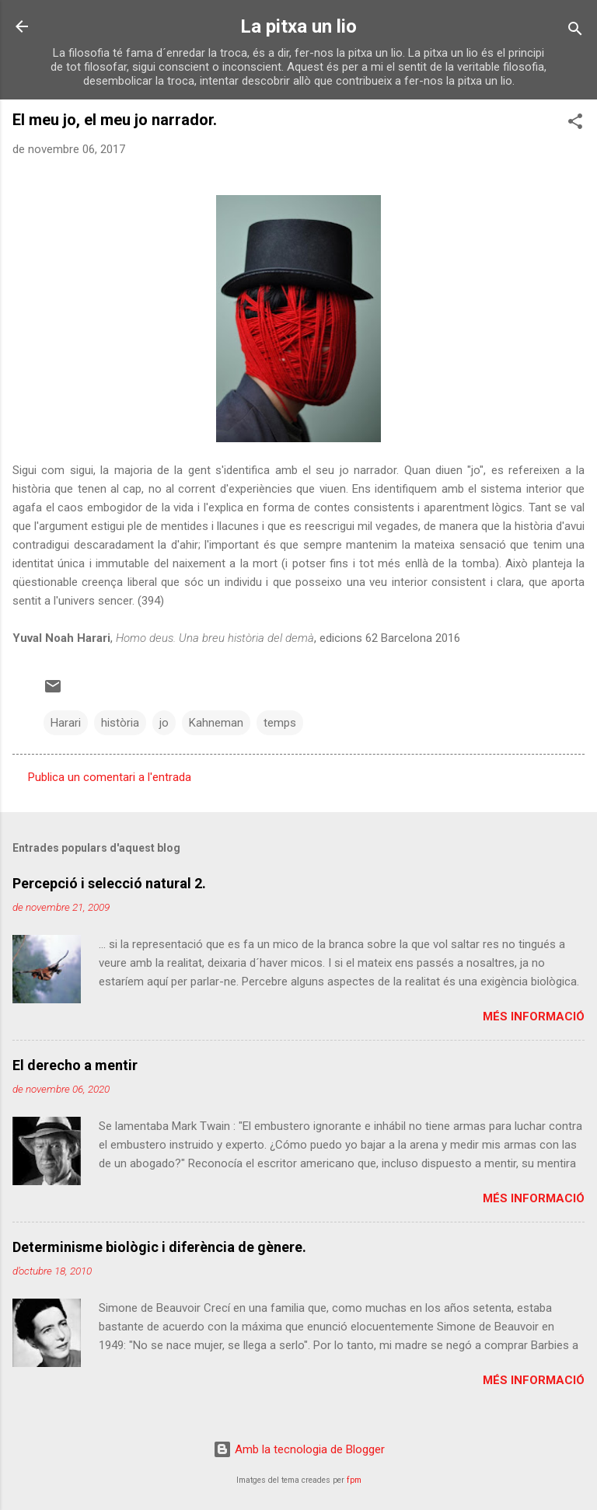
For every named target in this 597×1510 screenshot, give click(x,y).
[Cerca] (575, 31)
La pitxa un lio (298, 26)
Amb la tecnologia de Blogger (299, 1449)
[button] (575, 124)
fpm (354, 1480)
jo (164, 723)
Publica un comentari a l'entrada (109, 777)
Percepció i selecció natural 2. (109, 883)
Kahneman (216, 723)
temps (280, 723)
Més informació (534, 1017)
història (120, 723)
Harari (66, 723)
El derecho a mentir (75, 1065)
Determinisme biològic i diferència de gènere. (159, 1247)
